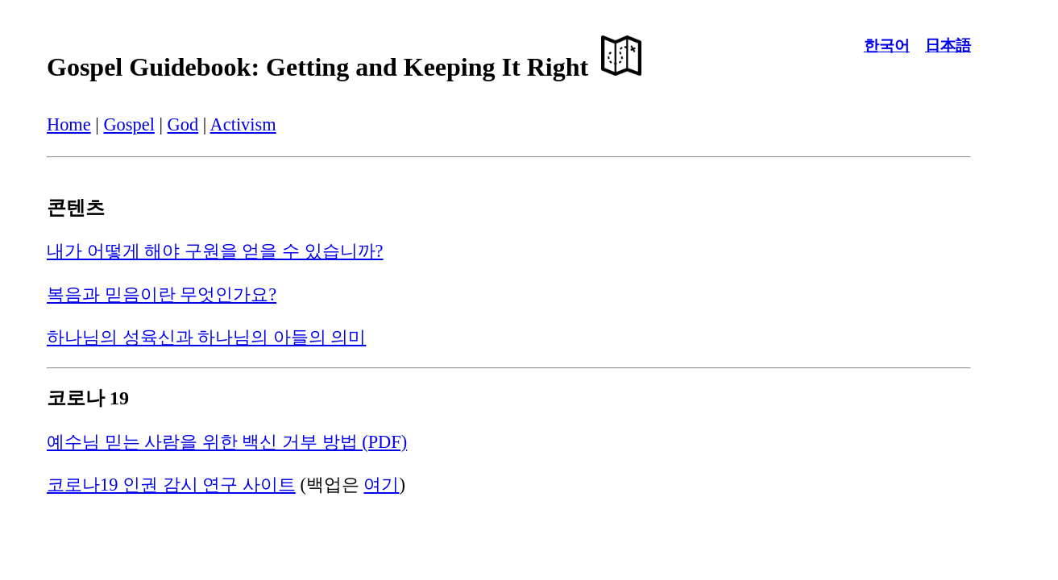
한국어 (887, 45)
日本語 (948, 45)
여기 (381, 484)
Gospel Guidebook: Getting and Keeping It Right (344, 66)
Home (69, 124)
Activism (243, 124)
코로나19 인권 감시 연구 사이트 (171, 484)
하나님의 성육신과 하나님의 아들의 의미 (206, 337)
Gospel (128, 124)
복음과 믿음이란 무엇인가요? (161, 294)
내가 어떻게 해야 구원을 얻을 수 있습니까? (215, 251)
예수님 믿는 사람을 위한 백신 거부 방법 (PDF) (227, 442)
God (183, 124)
